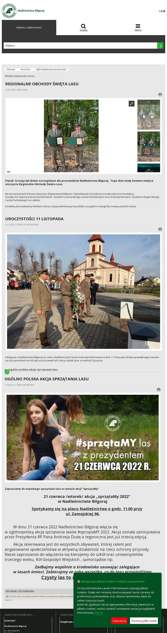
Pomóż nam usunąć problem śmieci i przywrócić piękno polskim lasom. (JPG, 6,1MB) (52, 596)
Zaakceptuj (119, 620)
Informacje (10, 69)
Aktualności (25, 69)
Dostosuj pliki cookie (144, 620)
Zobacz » (8, 600)
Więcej (99, 612)
